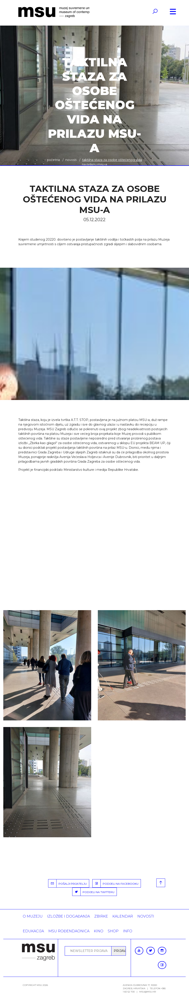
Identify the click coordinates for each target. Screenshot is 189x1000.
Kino (98, 931)
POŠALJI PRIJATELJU (67, 883)
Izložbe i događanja (68, 916)
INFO (127, 931)
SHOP (113, 931)
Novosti (71, 160)
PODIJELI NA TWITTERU (93, 892)
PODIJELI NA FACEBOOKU (115, 883)
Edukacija (33, 931)
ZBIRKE (101, 916)
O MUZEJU (33, 916)
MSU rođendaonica (68, 931)
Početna (53, 160)
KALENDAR (122, 916)
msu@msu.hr (147, 991)
